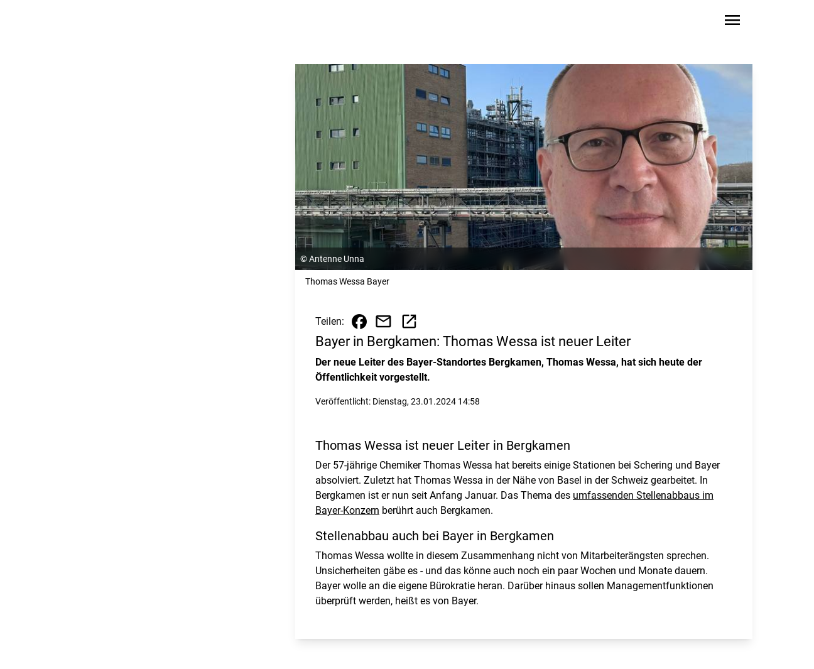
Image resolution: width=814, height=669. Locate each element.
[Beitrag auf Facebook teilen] (359, 321)
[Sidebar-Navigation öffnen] (732, 22)
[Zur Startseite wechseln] (102, 22)
